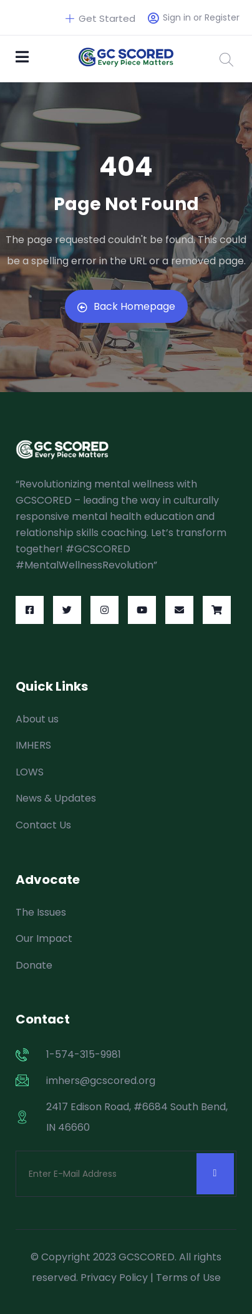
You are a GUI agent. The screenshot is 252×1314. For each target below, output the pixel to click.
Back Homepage (126, 306)
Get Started (100, 18)
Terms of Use (188, 1277)
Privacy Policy (114, 1277)
